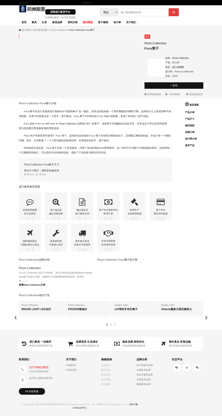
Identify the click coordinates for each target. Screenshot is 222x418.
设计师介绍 (191, 138)
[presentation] (15, 319)
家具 (34, 22)
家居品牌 (57, 22)
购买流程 (189, 125)
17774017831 (39, 369)
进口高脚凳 (178, 67)
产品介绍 (189, 112)
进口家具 (26, 30)
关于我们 (131, 22)
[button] (107, 326)
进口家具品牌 (41, 30)
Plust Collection (58, 30)
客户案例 (103, 22)
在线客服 (32, 393)
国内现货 (88, 22)
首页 (23, 22)
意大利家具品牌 (145, 367)
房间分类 (73, 22)
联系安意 (71, 371)
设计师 (117, 22)
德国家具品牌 (144, 386)
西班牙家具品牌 (145, 376)
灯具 (44, 22)
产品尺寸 (189, 119)
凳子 (32, 111)
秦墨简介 (71, 367)
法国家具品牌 (144, 371)
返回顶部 (192, 104)
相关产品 (189, 145)
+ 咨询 (173, 85)
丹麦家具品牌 (144, 381)
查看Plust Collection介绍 (32, 287)
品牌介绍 (189, 132)
